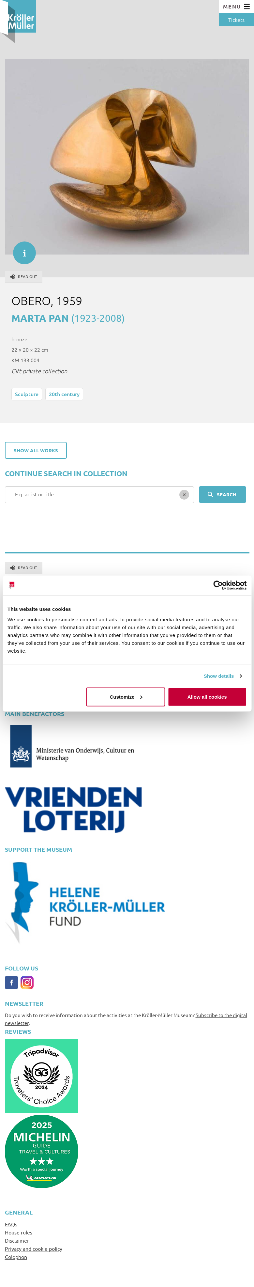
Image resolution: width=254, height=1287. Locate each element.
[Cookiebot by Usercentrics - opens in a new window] (218, 585)
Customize (126, 696)
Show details (219, 676)
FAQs (11, 1224)
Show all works (36, 450)
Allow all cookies (207, 696)
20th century (64, 393)
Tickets (236, 19)
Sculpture (26, 393)
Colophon (16, 1256)
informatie (21, 249)
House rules (18, 1232)
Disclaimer (17, 1240)
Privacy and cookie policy (33, 1248)
